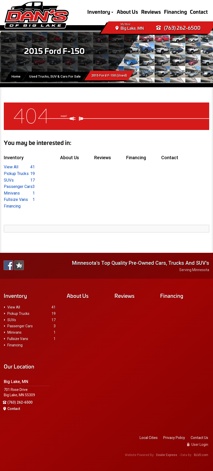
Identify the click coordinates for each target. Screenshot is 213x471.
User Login (197, 445)
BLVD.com (201, 455)
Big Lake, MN (132, 28)
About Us (127, 11)
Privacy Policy (174, 438)
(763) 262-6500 (178, 28)
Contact (199, 11)
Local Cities (149, 438)
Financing (175, 11)
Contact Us (199, 438)
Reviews (151, 11)
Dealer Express (166, 455)
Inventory (98, 11)
